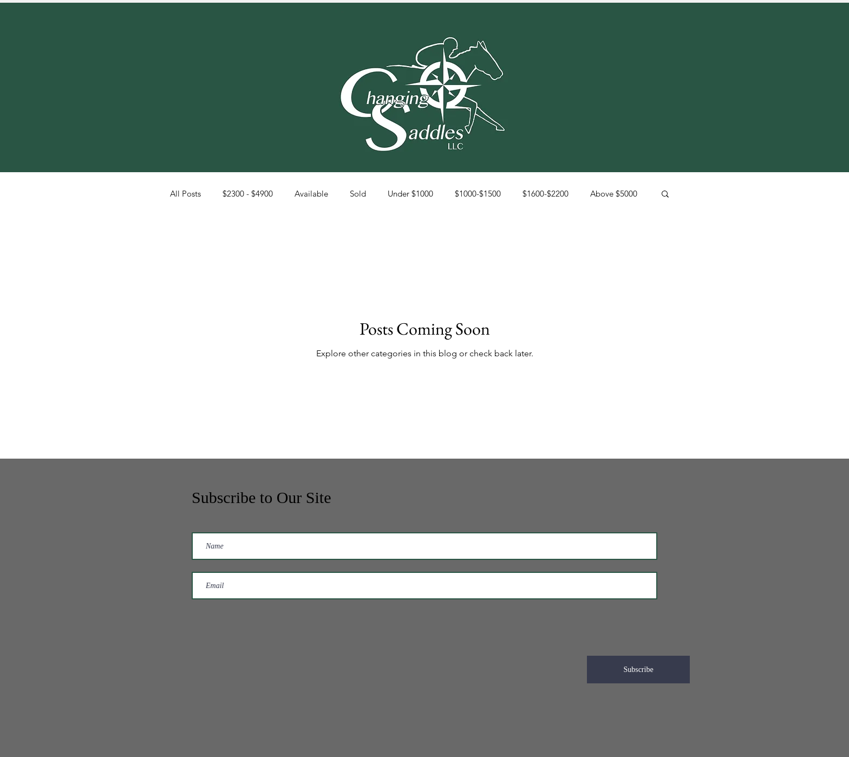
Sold (358, 193)
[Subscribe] (638, 669)
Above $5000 (613, 193)
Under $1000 (410, 193)
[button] (665, 194)
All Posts (185, 193)
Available (311, 193)
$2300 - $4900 (248, 193)
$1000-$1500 (478, 193)
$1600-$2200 (546, 193)
